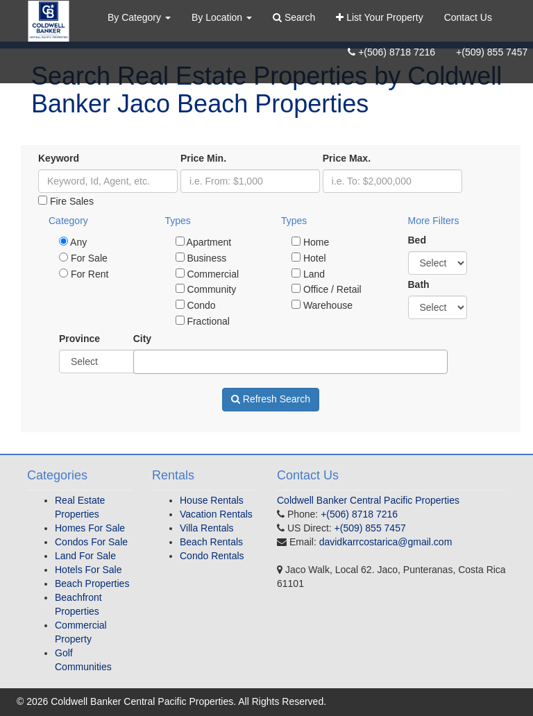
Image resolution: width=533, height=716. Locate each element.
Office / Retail (326, 289)
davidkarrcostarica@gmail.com (385, 541)
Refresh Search (270, 398)
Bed (417, 240)
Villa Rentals (207, 528)
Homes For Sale (90, 528)
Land (308, 274)
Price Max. (347, 158)
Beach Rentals (211, 541)
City (142, 338)
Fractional (203, 321)
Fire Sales (66, 201)
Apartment (204, 242)
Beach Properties (92, 583)
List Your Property (379, 17)
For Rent (83, 274)
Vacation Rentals (216, 514)
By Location (222, 17)
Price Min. (203, 158)
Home (310, 242)
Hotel (308, 258)
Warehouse (322, 305)
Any (73, 242)
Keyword (58, 158)
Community (206, 289)
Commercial (207, 274)
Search (294, 17)
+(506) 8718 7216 (391, 52)
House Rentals (212, 500)
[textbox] (141, 361)
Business (201, 258)
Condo (196, 305)
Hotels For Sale (88, 569)
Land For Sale (85, 555)
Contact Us (468, 17)
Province (79, 338)
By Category (139, 17)
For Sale (83, 258)
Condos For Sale (91, 541)
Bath (419, 284)
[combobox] (290, 362)
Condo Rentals (212, 555)
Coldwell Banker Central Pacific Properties (368, 500)
